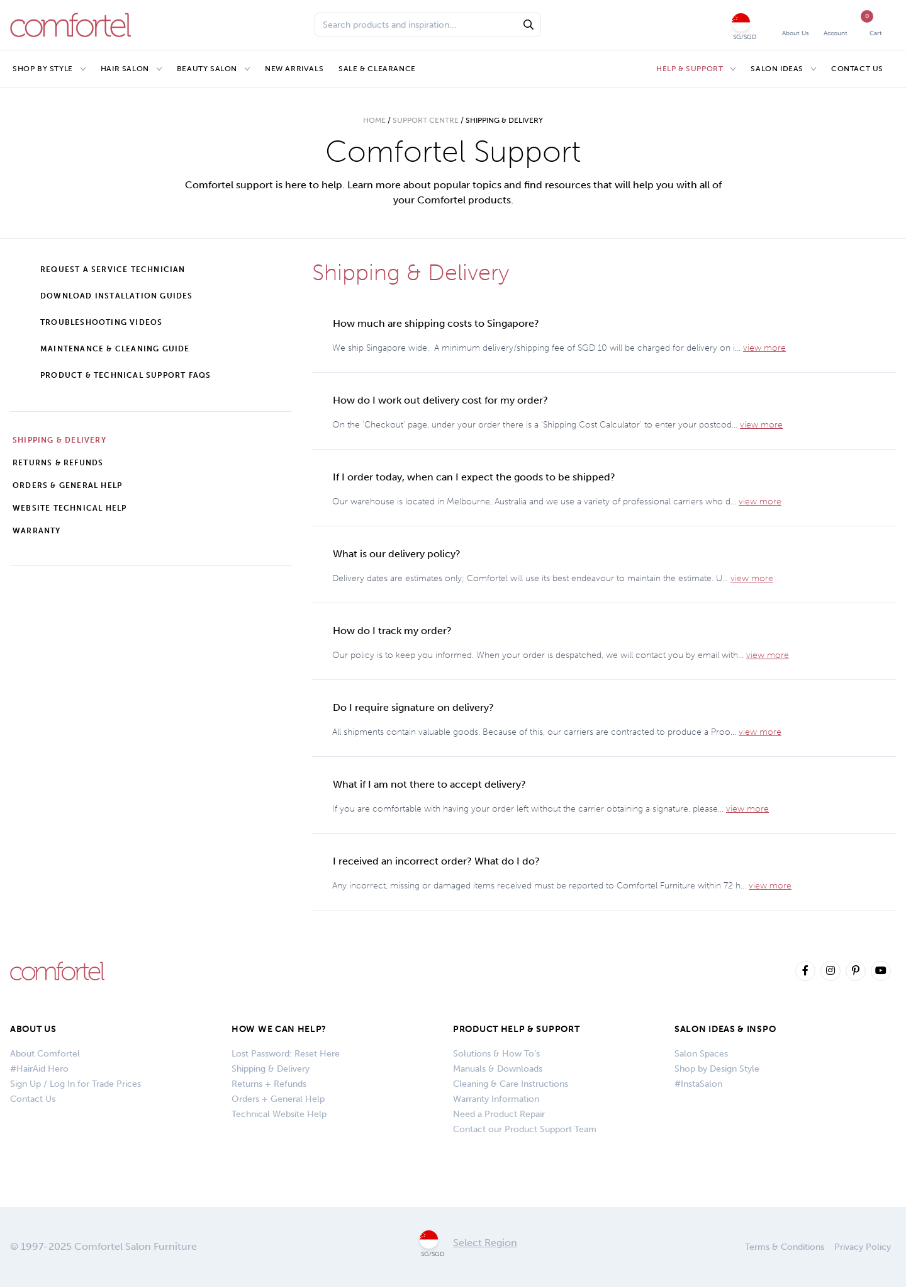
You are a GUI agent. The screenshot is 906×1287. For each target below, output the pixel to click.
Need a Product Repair (499, 1114)
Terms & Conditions (784, 1247)
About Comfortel (45, 1053)
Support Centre (426, 120)
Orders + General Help (278, 1099)
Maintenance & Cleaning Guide (115, 348)
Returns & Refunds (58, 462)
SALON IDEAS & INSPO (725, 1029)
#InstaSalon (698, 1084)
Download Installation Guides (116, 296)
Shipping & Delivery (59, 440)
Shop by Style (43, 68)
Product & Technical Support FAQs (125, 375)
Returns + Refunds (269, 1084)
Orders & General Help (67, 485)
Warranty (37, 530)
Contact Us (857, 68)
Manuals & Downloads (497, 1068)
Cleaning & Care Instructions (510, 1084)
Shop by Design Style (716, 1068)
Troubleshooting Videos (101, 322)
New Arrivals (294, 68)
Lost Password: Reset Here (286, 1053)
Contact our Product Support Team (524, 1129)
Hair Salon (125, 68)
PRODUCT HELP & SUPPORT (516, 1029)
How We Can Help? (279, 1029)
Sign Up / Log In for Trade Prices (75, 1084)
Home (374, 120)
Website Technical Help (69, 508)
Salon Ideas (777, 68)
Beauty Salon (207, 68)
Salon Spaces (701, 1053)
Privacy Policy (862, 1247)
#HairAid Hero (39, 1068)
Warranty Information (496, 1099)
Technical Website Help (279, 1114)
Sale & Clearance (377, 68)
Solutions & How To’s (496, 1053)
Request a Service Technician (113, 269)
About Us (33, 1029)
